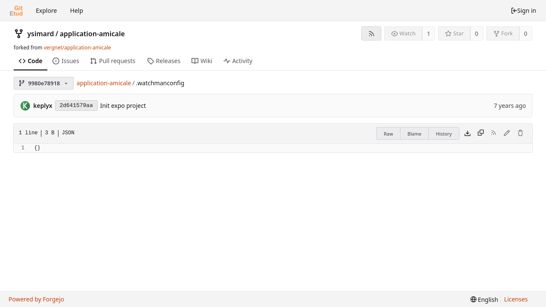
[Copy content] (480, 133)
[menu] (484, 299)
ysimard (40, 33)
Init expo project (123, 105)
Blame (414, 133)
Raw (388, 133)
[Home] (16, 10)
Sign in (523, 10)
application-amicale (92, 33)
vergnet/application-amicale (77, 47)
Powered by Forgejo (36, 299)
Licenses (516, 299)
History (444, 133)
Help (76, 10)
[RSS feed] (371, 33)
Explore (46, 10)
